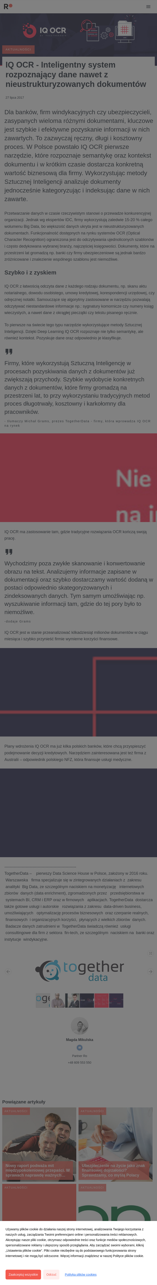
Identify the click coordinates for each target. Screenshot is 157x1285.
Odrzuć (51, 1274)
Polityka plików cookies (80, 1274)
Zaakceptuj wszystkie (23, 1274)
